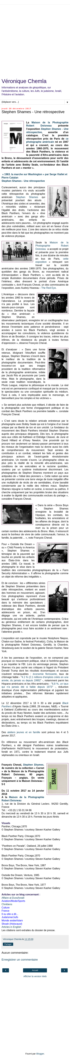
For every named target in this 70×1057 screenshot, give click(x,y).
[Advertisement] (35, 40)
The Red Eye (48, 288)
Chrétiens (7, 904)
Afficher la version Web (34, 976)
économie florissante (45, 674)
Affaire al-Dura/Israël (13, 897)
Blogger (40, 1053)
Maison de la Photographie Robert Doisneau (51, 245)
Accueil (35, 970)
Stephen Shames (27, 197)
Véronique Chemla (24, 81)
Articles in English (11, 927)
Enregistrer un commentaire (20, 959)
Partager (8, 944)
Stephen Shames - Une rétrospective (23, 181)
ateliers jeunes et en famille (23, 732)
